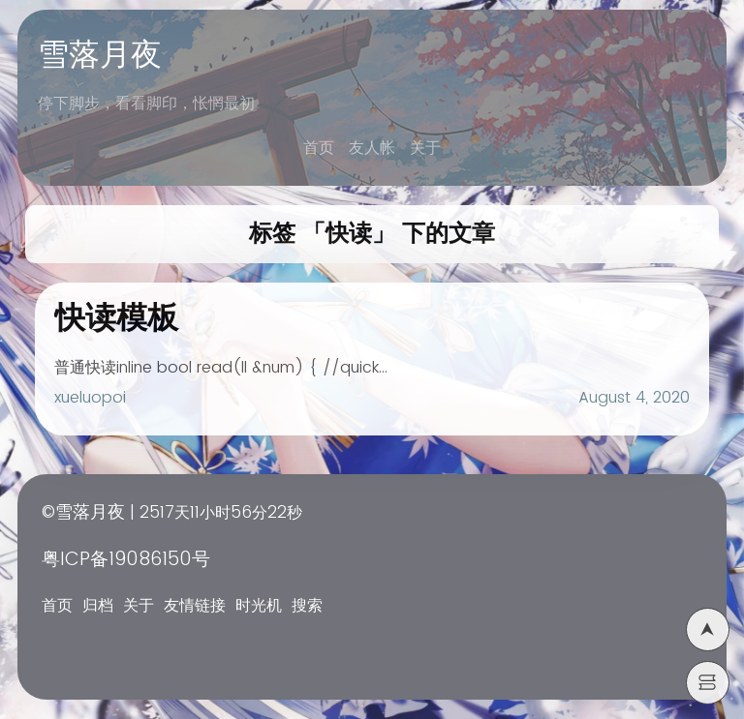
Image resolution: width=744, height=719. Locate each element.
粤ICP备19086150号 (126, 560)
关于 (425, 148)
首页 (318, 148)
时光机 (258, 605)
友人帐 (372, 148)
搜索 (307, 605)
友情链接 (195, 605)
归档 (97, 605)
